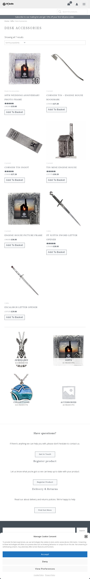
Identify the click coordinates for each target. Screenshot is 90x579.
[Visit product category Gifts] (69, 350)
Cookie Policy (39, 575)
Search (82, 530)
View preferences (45, 569)
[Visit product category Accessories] (69, 392)
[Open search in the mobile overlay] (72, 11)
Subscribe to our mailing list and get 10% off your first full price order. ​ (45, 17)
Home (6, 21)
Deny (45, 561)
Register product (45, 482)
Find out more (45, 510)
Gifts (12, 21)
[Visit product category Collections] (21, 392)
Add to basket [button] (14, 112)
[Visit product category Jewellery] (21, 350)
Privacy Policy (50, 575)
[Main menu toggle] (84, 4)
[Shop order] (15, 43)
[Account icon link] (77, 4)
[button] (86, 536)
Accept (45, 554)
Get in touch (45, 454)
